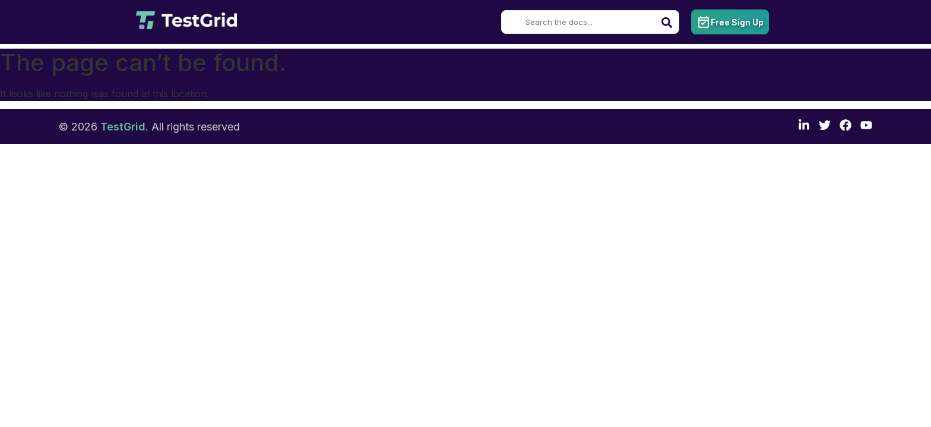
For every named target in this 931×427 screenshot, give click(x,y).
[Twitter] (825, 126)
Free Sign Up (730, 22)
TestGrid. (124, 126)
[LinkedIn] (804, 126)
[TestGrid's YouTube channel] (866, 126)
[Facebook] (845, 126)
